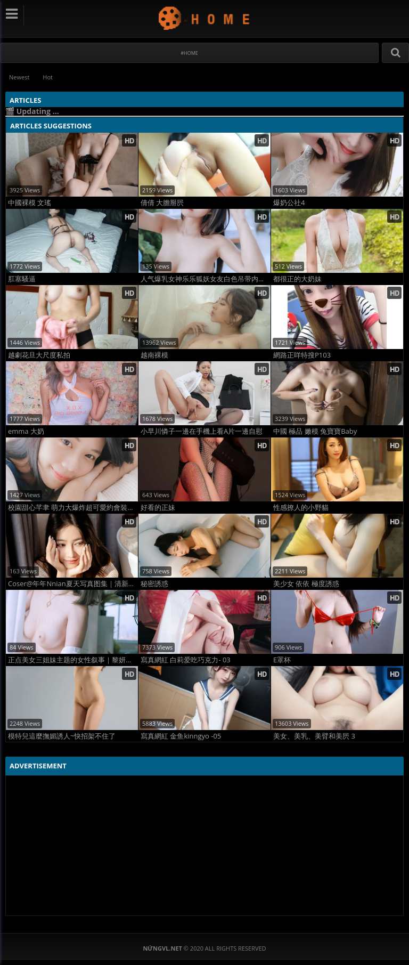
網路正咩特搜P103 (302, 355)
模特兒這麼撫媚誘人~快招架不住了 (62, 736)
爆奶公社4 (289, 202)
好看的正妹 (158, 507)
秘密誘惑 (154, 583)
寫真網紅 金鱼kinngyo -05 (181, 736)
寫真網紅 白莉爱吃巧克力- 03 (186, 659)
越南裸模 (154, 355)
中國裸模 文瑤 (29, 202)
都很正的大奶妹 (297, 278)
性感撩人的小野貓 (301, 507)
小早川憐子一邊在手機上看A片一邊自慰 (202, 431)
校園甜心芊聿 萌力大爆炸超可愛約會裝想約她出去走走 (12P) (73, 507)
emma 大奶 (26, 431)
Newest (19, 77)
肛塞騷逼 (22, 278)
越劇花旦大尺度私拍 (39, 355)
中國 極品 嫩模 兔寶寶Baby (315, 431)
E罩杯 (282, 659)
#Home (189, 53)
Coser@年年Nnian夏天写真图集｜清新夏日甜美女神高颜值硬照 (73, 583)
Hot (48, 77)
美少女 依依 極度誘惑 (306, 583)
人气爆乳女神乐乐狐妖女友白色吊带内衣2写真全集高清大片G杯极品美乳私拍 (206, 278)
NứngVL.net (205, 18)
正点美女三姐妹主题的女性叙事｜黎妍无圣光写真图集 (73, 659)
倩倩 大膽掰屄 (162, 202)
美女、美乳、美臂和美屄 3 (314, 736)
